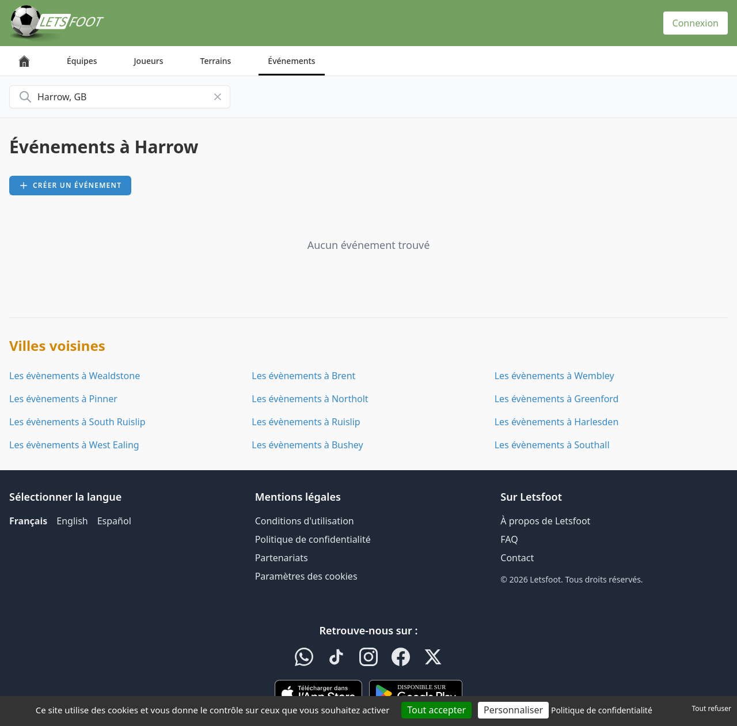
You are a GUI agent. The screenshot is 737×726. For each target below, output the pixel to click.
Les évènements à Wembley (554, 375)
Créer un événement (70, 185)
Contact (517, 557)
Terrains (215, 60)
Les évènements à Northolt (310, 398)
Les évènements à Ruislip (306, 421)
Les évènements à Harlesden (557, 421)
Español (114, 521)
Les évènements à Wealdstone (74, 375)
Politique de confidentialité (313, 539)
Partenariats (281, 557)
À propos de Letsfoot (545, 521)
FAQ (509, 539)
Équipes (82, 60)
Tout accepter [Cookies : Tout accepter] (436, 710)
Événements (291, 60)
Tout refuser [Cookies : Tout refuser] (711, 708)
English (72, 521)
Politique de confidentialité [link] (601, 710)
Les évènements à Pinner (63, 398)
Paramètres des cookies (306, 576)
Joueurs (149, 60)
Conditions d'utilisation (304, 521)
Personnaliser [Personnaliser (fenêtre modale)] (513, 710)
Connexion (696, 23)
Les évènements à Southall (552, 444)
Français (28, 521)
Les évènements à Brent (303, 375)
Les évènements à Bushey (307, 444)
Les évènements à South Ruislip (77, 421)
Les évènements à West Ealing (74, 444)
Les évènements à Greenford (557, 398)
